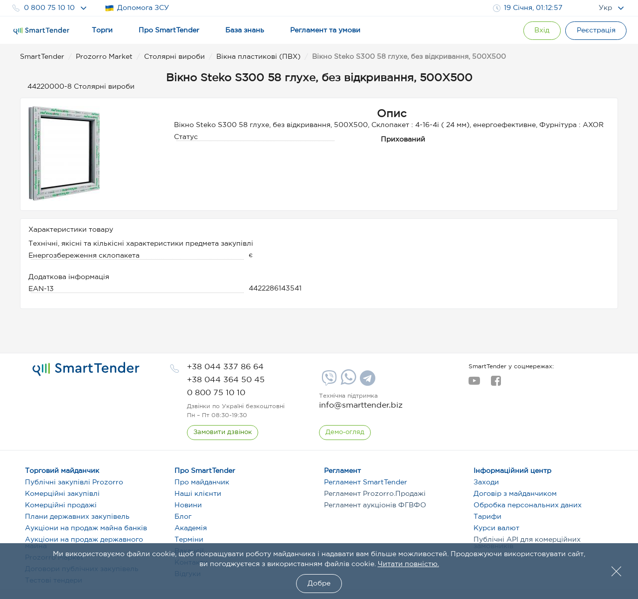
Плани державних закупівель (77, 517)
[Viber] (328, 382)
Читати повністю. (408, 564)
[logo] (86, 369)
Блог (182, 517)
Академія (190, 528)
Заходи (486, 482)
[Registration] (596, 30)
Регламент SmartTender (365, 482)
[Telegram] (366, 382)
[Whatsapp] (347, 383)
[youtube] (474, 384)
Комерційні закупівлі (62, 494)
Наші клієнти (197, 494)
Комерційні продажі (61, 505)
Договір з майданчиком (515, 494)
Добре (319, 584)
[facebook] (495, 384)
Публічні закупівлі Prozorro (74, 482)
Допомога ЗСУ (137, 8)
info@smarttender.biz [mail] (361, 405)
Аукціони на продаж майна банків (86, 528)
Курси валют (496, 528)
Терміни (188, 540)
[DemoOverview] (345, 432)
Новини (188, 505)
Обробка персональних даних (528, 505)
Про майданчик (201, 482)
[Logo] (41, 30)
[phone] (225, 367)
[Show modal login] (541, 30)
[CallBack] (222, 432)
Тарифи (487, 517)
